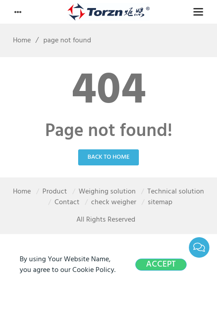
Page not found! (108, 131)
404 (108, 91)
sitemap (160, 202)
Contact (66, 202)
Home (19, 40)
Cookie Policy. (94, 270)
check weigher (113, 202)
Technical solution (175, 192)
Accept (161, 265)
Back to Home (108, 157)
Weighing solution (107, 192)
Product (54, 192)
